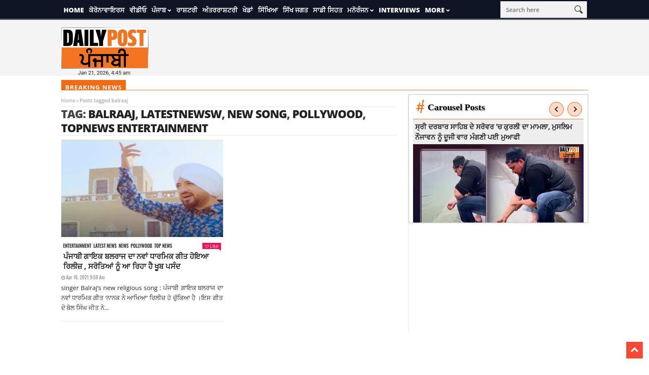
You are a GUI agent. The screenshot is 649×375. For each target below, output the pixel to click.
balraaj (111, 113)
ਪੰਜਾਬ (158, 10)
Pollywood (327, 113)
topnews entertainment (134, 127)
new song (257, 113)
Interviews (399, 10)
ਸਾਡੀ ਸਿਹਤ (327, 10)
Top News (163, 246)
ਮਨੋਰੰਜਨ (357, 10)
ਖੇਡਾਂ (248, 10)
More (435, 10)
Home (74, 10)
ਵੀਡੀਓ (138, 10)
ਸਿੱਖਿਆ (268, 10)
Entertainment (77, 246)
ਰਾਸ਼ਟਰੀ (186, 10)
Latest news (105, 246)
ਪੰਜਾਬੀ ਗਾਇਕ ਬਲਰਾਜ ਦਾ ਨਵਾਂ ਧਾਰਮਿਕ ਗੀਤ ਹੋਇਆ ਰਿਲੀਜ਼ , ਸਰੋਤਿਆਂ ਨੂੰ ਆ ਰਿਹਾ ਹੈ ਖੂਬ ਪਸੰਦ (136, 261)
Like (211, 246)
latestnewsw (181, 113)
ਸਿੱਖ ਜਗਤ (295, 10)
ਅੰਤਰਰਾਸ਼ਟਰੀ (220, 10)
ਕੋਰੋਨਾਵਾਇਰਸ (107, 10)
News (124, 246)
